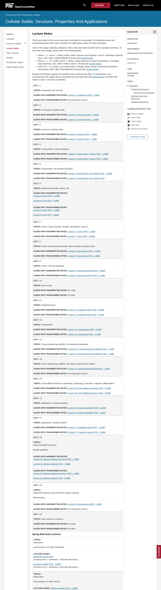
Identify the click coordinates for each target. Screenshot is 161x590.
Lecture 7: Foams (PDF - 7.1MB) (81, 231)
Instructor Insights (13, 44)
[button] (137, 136)
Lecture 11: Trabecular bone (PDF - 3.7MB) (86, 315)
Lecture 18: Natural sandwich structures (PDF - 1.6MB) (56, 459)
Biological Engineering (141, 89)
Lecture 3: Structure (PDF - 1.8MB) (82, 139)
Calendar (10, 39)
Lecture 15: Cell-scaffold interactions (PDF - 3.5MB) (89, 393)
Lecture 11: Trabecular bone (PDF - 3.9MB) (86, 310)
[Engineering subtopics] (128, 86)
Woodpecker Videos (14, 62)
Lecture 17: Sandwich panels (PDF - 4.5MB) (86, 427)
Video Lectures (12, 53)
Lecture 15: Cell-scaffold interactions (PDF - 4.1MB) (89, 388)
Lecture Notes (12, 48)
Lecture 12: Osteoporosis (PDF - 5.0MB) (85, 329)
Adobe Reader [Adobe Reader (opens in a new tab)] (98, 77)
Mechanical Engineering (140, 102)
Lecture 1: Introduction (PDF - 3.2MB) (83, 95)
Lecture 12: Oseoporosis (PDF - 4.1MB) (84, 334)
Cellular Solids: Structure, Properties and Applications (56, 21)
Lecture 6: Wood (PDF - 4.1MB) (46, 196)
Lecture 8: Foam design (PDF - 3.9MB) (84, 256)
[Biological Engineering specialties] (132, 89)
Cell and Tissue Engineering (144, 93)
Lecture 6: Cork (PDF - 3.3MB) (46, 215)
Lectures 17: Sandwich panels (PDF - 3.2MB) (87, 432)
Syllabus (10, 34)
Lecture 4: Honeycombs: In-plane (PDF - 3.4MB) (88, 159)
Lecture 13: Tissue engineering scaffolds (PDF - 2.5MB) (91, 349)
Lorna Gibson (132, 43)
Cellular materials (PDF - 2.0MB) (64, 588)
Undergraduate (132, 73)
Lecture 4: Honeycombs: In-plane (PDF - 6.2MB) (88, 154)
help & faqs (133, 5)
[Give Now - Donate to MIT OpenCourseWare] (100, 5)
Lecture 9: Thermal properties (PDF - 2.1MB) (86, 275)
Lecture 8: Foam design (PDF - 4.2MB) (84, 251)
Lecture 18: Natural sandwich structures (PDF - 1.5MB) (56, 473)
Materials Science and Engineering (140, 53)
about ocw (119, 5)
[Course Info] (154, 32)
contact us (148, 5)
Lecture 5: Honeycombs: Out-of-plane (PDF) (86, 178)
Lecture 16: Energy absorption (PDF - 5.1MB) (87, 413)
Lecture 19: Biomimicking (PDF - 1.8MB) (85, 504)
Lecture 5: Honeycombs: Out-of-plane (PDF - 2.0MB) (90, 173)
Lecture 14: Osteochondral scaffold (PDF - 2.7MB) (89, 369)
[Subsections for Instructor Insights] (24, 43)
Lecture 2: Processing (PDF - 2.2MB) (83, 120)
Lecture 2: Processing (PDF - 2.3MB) (83, 115)
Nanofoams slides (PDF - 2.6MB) (47, 564)
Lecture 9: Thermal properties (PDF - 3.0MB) (86, 271)
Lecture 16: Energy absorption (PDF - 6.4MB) (87, 408)
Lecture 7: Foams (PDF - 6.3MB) (81, 236)
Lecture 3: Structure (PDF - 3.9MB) (82, 134)
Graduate (130, 75)
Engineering (133, 86)
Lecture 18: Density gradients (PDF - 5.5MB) (51, 478)
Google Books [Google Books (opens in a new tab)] (86, 58)
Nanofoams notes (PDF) (43, 557)
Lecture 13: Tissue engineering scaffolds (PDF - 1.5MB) (91, 354)
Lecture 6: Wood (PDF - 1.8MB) (46, 210)
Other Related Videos (15, 67)
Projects (9, 58)
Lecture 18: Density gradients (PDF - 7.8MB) (51, 464)
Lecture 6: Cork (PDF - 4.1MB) (46, 201)
